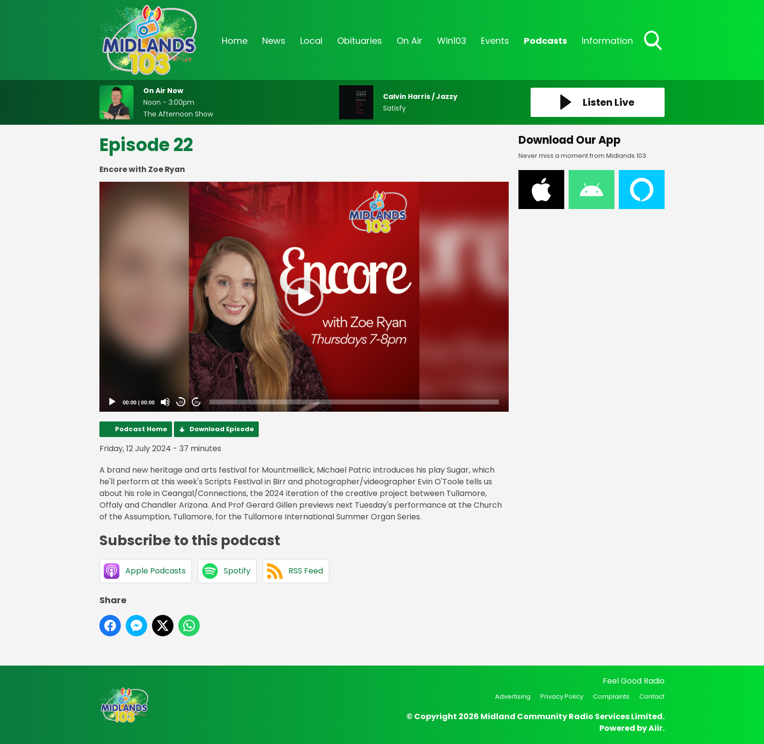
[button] (304, 296)
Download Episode (222, 429)
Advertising (513, 696)
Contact (652, 696)
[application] (304, 297)
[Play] (112, 402)
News (274, 41)
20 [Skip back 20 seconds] (181, 402)
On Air (409, 41)
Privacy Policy (561, 696)
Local (311, 41)
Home (235, 41)
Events (495, 41)
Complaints (611, 696)
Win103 (451, 41)
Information (607, 41)
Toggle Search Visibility (654, 41)
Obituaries (359, 41)
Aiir (656, 728)
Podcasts (545, 41)
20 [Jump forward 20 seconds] (196, 402)
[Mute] (165, 402)
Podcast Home (141, 429)
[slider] (354, 402)
